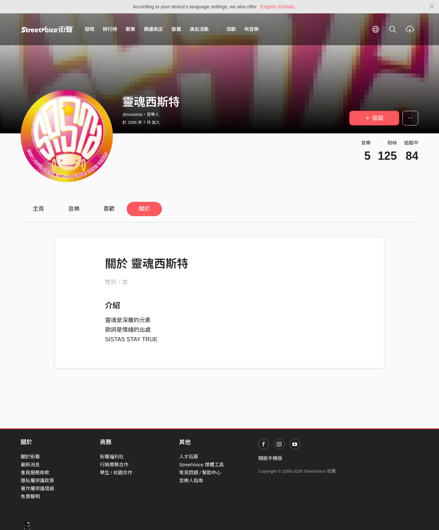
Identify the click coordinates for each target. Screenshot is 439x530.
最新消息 (30, 464)
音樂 (74, 209)
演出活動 (199, 29)
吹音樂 (251, 29)
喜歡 (109, 209)
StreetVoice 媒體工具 (201, 464)
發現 (89, 29)
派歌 (231, 29)
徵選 (176, 29)
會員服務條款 (35, 472)
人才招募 (188, 456)
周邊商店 (154, 29)
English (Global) (278, 6)
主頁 (38, 209)
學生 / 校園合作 (116, 472)
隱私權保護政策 (37, 480)
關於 (144, 209)
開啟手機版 (270, 458)
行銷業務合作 (114, 464)
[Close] (432, 7)
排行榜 (110, 29)
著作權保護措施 (37, 488)
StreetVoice (47, 29)
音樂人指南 (191, 480)
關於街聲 (30, 456)
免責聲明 (30, 496)
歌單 (130, 29)
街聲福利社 (112, 456)
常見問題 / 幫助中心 (200, 472)
